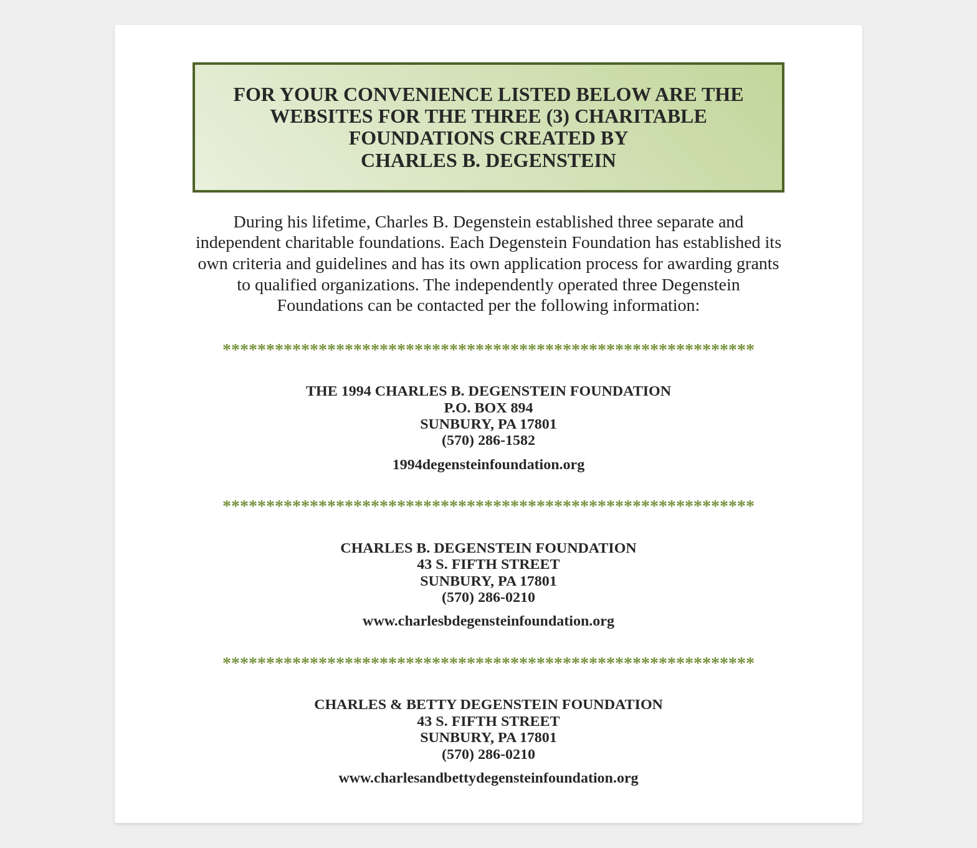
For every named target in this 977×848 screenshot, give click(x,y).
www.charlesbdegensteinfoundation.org (488, 620)
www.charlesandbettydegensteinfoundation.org (488, 777)
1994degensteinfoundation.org (489, 464)
